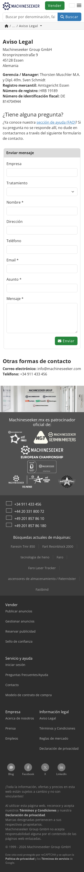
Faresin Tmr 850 (23, 546)
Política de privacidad (19, 859)
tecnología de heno (35, 557)
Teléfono (13, 240)
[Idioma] (72, 5)
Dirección (14, 221)
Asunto (12, 279)
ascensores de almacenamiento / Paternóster (42, 579)
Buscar (69, 16)
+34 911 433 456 (27, 504)
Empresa (14, 163)
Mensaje (13, 298)
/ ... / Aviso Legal (22, 26)
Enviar (66, 340)
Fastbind (42, 589)
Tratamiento (17, 183)
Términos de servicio (55, 859)
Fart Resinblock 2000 (57, 546)
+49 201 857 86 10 (29, 518)
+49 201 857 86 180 (30, 525)
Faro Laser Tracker (42, 568)
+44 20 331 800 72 (29, 511)
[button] (79, 5)
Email (11, 260)
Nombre (13, 202)
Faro (60, 557)
